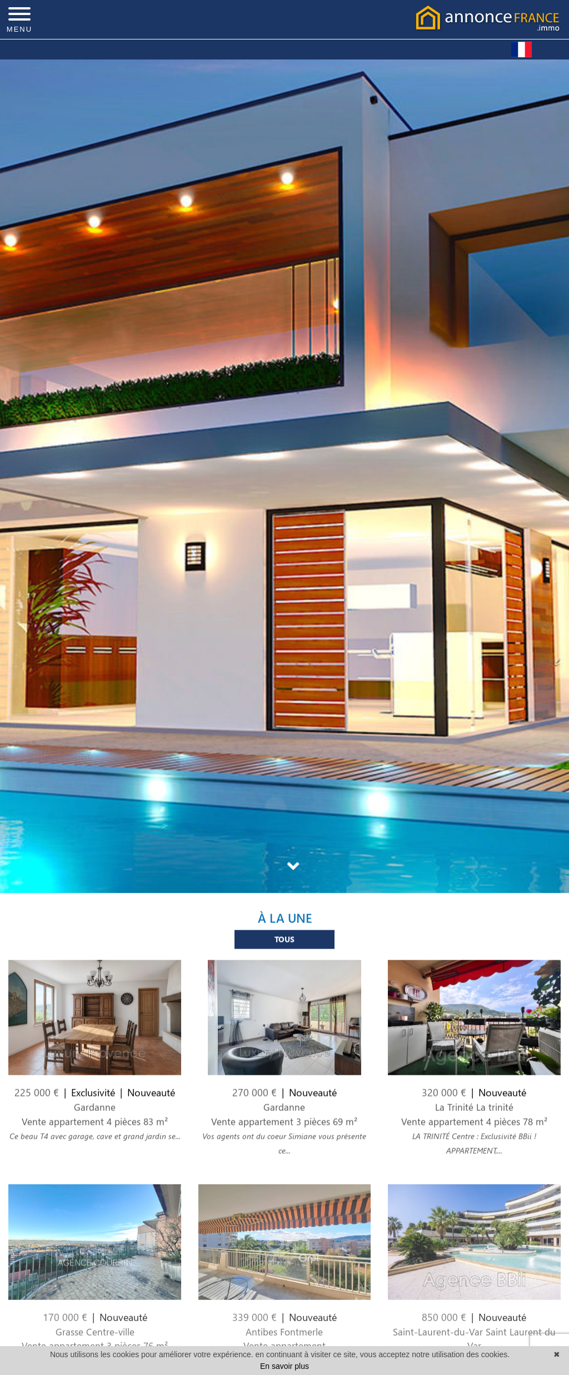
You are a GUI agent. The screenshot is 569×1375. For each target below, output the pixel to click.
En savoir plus (284, 1366)
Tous (284, 947)
